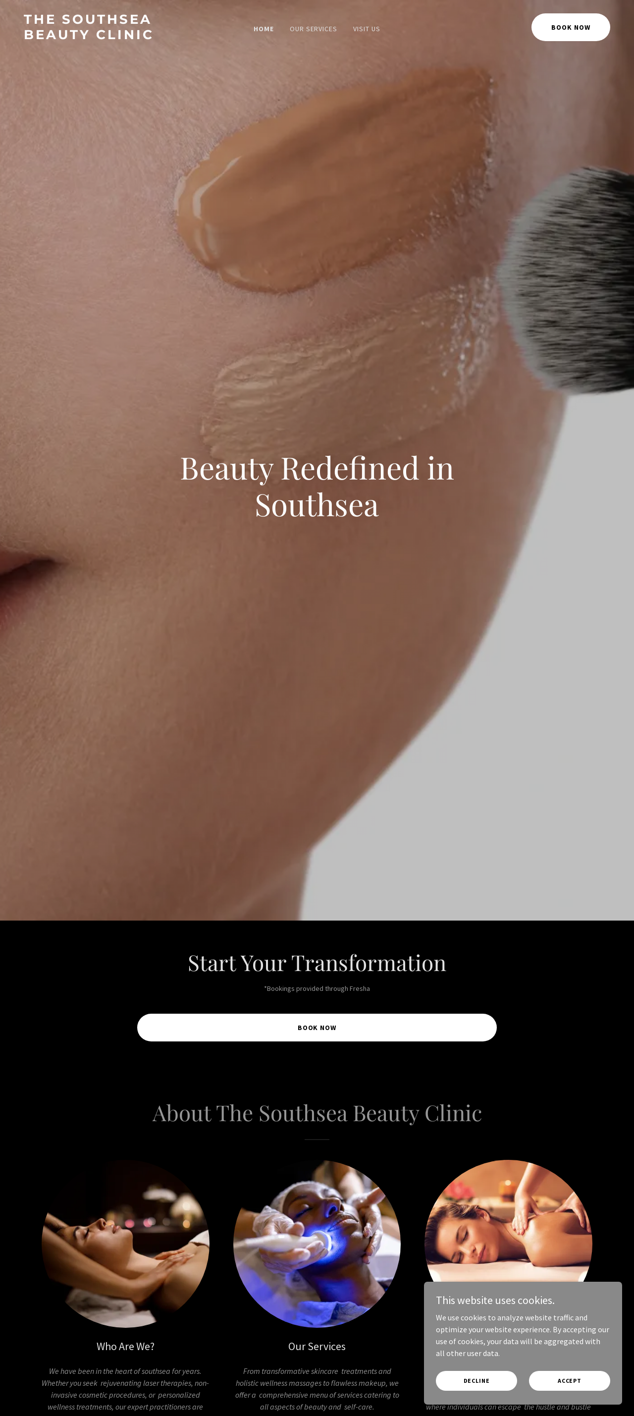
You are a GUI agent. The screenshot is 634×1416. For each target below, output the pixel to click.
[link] (101, 36)
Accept (569, 1380)
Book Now (570, 27)
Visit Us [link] (366, 28)
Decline (477, 1380)
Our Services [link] (314, 28)
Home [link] (264, 28)
